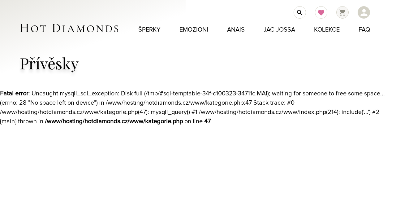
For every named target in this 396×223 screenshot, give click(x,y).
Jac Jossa (279, 30)
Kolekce (327, 30)
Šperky (149, 30)
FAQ (364, 30)
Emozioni (193, 30)
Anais (236, 30)
